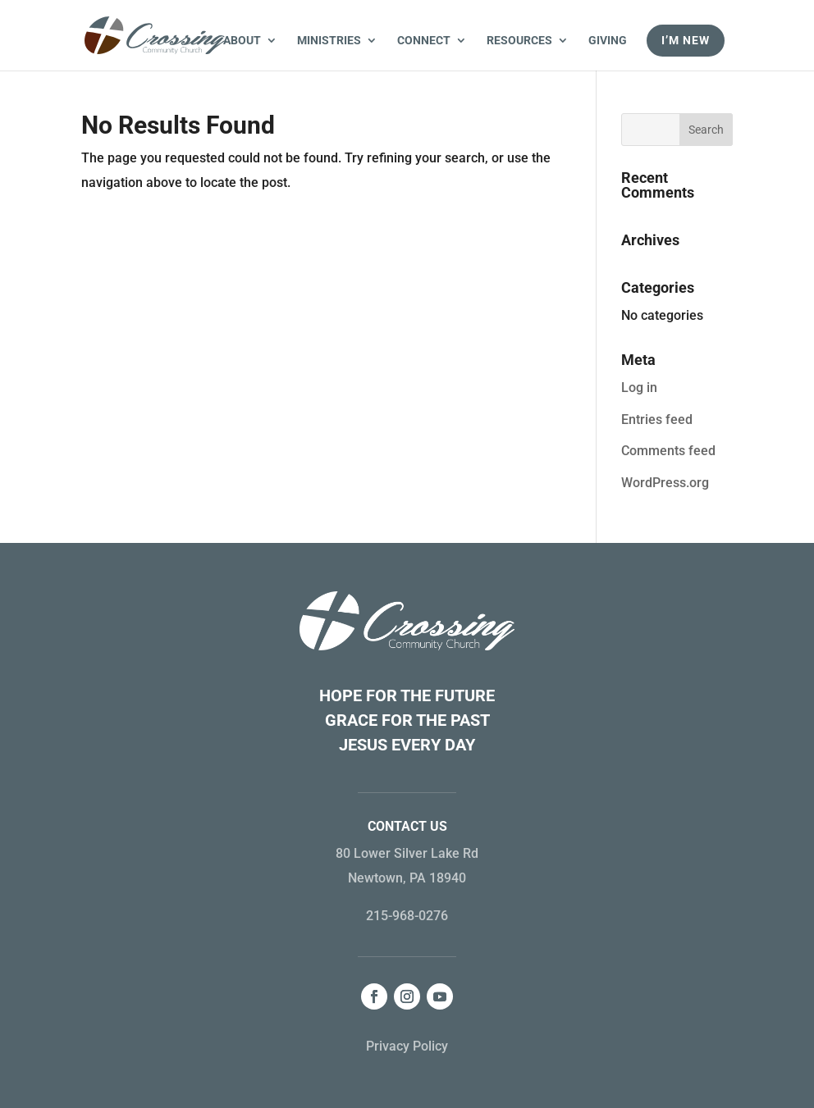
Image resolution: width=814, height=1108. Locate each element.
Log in (639, 387)
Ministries (329, 40)
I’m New (685, 40)
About (242, 40)
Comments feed (668, 450)
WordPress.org (665, 482)
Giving (607, 40)
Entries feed (657, 419)
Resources (519, 40)
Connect (423, 40)
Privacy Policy (407, 1046)
